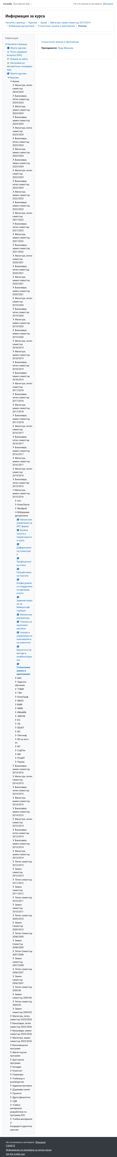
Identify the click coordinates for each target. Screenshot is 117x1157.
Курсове (32, 22)
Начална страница (15, 22)
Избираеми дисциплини (21, 26)
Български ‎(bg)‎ (22, 3)
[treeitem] (18, 587)
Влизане (108, 3)
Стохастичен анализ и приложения (56, 26)
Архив (44, 22)
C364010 (10, 1145)
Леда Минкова (65, 48)
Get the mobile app (15, 1154)
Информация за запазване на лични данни (28, 1150)
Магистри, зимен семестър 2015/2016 (70, 22)
